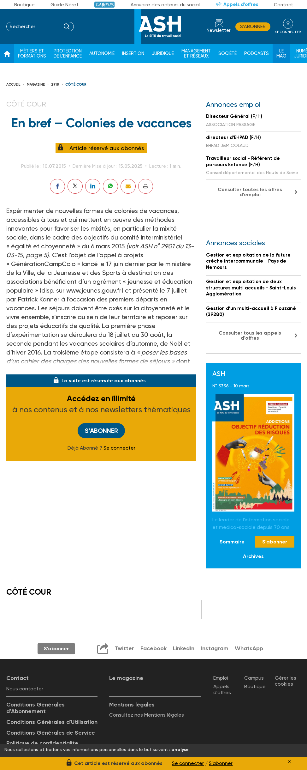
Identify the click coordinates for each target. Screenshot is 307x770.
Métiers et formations (32, 53)
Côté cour (75, 84)
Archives (253, 556)
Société (227, 53)
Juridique (163, 53)
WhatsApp (249, 648)
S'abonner (253, 26)
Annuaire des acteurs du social (165, 5)
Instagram (214, 648)
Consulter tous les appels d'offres (250, 335)
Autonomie (102, 53)
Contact (283, 5)
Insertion (133, 53)
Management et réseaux (196, 53)
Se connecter (119, 448)
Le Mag (281, 53)
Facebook (153, 648)
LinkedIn (183, 648)
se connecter (288, 32)
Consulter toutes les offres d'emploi (250, 191)
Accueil (13, 84)
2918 (55, 84)
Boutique (24, 5)
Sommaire (232, 542)
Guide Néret (64, 5)
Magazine (36, 84)
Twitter (124, 648)
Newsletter (219, 30)
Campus (104, 4)
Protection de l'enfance (68, 53)
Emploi (220, 678)
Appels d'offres (240, 4)
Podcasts (256, 53)
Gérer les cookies (285, 681)
